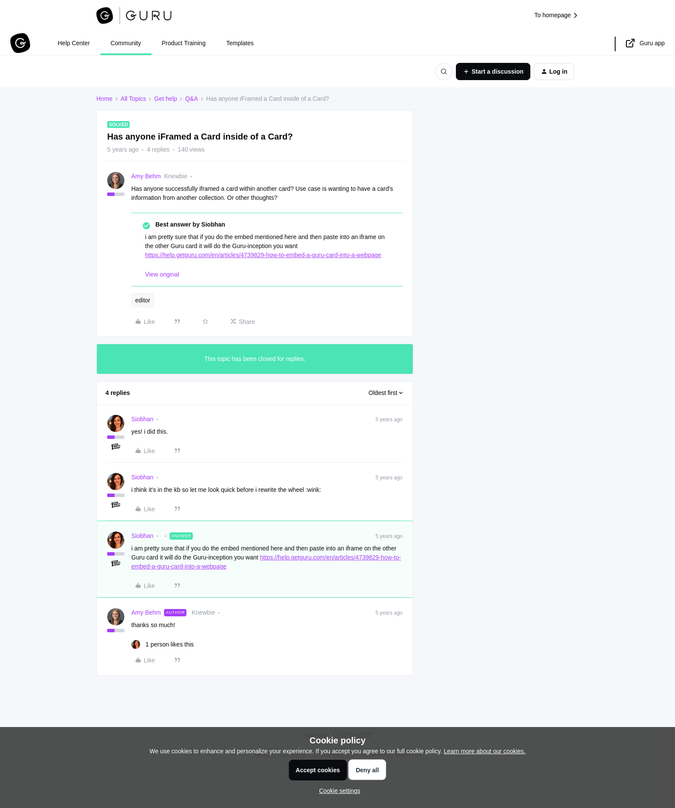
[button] (493, 71)
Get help (165, 98)
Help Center (74, 43)
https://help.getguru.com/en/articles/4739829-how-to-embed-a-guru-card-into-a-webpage (263, 255)
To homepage (556, 15)
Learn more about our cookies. (485, 751)
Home (104, 98)
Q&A (191, 98)
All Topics (133, 98)
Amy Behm (146, 176)
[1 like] (162, 644)
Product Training (184, 43)
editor (142, 300)
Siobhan (142, 419)
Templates (240, 43)
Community (126, 43)
